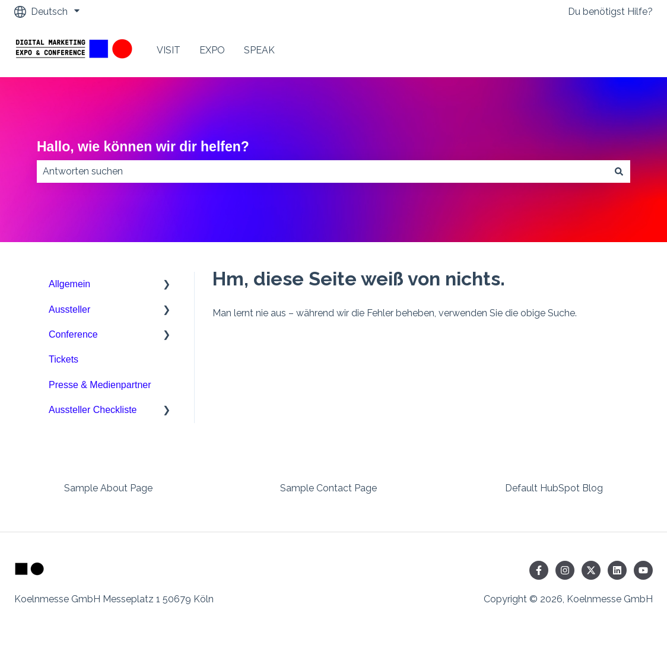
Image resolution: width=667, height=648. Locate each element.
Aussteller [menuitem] (69, 309)
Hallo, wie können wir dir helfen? (143, 146)
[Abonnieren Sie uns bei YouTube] (643, 570)
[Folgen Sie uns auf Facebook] (538, 570)
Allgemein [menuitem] (69, 284)
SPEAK (259, 50)
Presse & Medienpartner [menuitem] (100, 385)
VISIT (168, 50)
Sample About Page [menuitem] (108, 488)
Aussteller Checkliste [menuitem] (93, 410)
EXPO (212, 50)
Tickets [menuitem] (63, 359)
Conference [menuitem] (73, 334)
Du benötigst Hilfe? (610, 11)
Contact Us (616, 50)
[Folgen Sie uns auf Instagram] (564, 570)
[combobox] (322, 171)
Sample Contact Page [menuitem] (328, 488)
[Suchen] (619, 171)
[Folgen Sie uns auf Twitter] (591, 570)
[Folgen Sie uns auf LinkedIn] (617, 570)
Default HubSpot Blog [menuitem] (554, 488)
